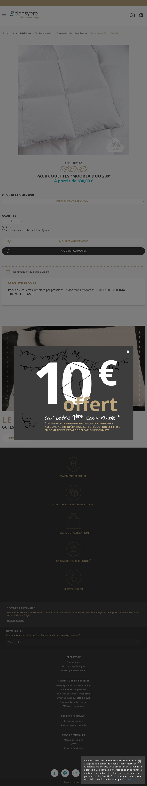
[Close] (128, 351)
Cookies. (126, 779)
